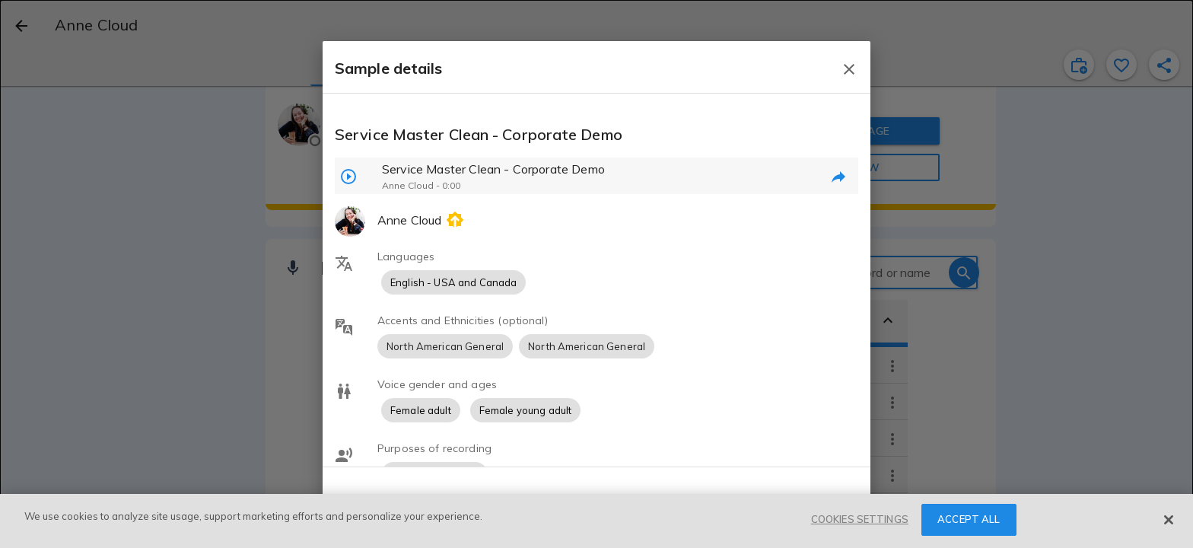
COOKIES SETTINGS (859, 519)
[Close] (1168, 520)
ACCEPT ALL (968, 519)
